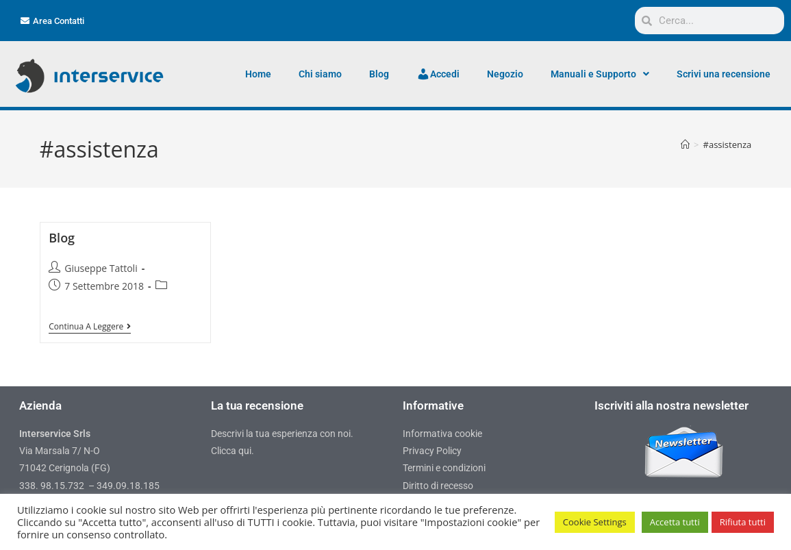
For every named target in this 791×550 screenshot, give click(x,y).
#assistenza (727, 144)
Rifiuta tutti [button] (743, 522)
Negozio (505, 73)
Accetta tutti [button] (675, 522)
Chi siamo (320, 73)
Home (258, 73)
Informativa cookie (442, 433)
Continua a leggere (90, 327)
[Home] (685, 144)
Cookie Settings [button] (595, 522)
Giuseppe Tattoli (100, 268)
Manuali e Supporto (600, 74)
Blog (379, 73)
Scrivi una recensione (723, 73)
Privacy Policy (432, 450)
